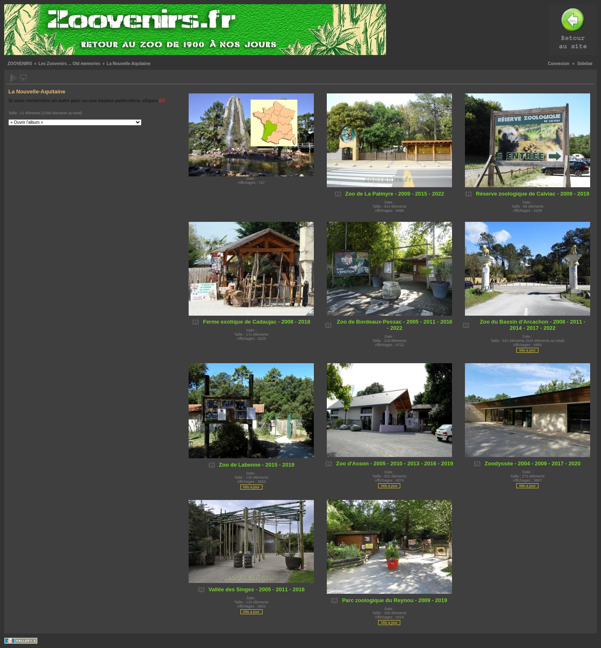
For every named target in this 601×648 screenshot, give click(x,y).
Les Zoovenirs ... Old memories (69, 63)
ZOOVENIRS (20, 63)
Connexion (559, 63)
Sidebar (585, 63)
